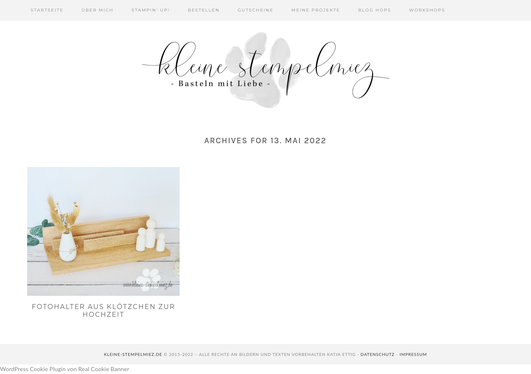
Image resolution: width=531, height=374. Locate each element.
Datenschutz (377, 354)
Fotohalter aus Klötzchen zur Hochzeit (103, 310)
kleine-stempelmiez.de (133, 354)
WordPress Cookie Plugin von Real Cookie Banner (64, 368)
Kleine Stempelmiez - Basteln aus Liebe (265, 70)
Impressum (413, 354)
